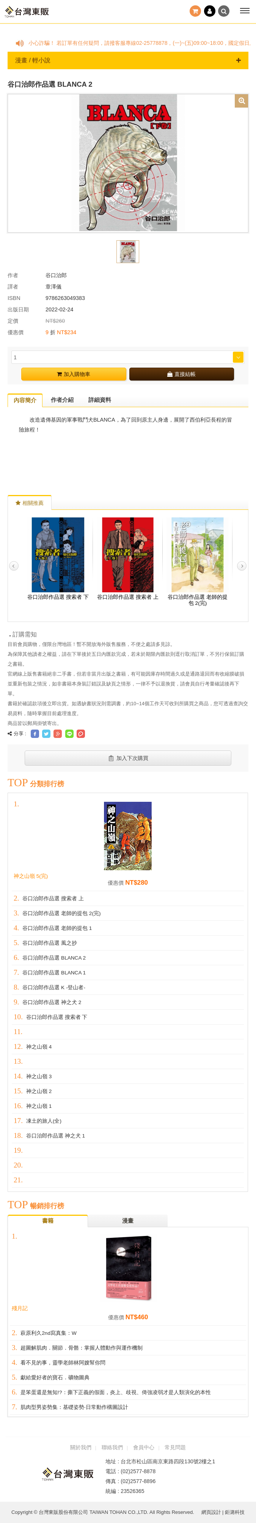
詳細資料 (99, 400)
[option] (128, 162)
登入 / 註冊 (209, 11)
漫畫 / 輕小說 (128, 60)
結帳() (195, 11)
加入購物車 (73, 374)
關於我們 (80, 1447)
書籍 (47, 1220)
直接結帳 (181, 374)
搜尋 (223, 11)
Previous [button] (14, 566)
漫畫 (127, 1220)
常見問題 (175, 1447)
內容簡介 (25, 400)
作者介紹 (62, 400)
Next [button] (242, 566)
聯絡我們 (112, 1447)
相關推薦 (30, 503)
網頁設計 (211, 1512)
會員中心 (143, 1447)
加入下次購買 (128, 758)
